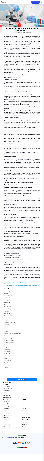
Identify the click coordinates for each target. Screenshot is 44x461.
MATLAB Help (6, 422)
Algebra (6, 293)
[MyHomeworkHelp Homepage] (6, 2)
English (6, 326)
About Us (24, 408)
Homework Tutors (26, 419)
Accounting (7, 291)
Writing (6, 367)
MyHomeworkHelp (12, 437)
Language (6, 347)
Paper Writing (25, 422)
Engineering (7, 324)
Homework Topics (7, 397)
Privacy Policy (6, 406)
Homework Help (8, 338)
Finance (6, 331)
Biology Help (25, 424)
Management (7, 349)
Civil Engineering (8, 313)
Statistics (6, 362)
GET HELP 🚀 (22, 379)
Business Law (7, 302)
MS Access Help (6, 426)
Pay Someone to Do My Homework (10, 429)
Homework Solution (9, 340)
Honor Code (5, 403)
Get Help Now (35, 2)
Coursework (7, 317)
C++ (5, 304)
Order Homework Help (7, 388)
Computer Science (8, 315)
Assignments (7, 297)
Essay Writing (6, 417)
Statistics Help (25, 426)
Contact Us (24, 410)
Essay (5, 329)
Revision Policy (6, 410)
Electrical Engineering (9, 322)
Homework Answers (9, 335)
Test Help (6, 365)
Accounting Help (7, 424)
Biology (6, 300)
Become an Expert (7, 395)
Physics (6, 358)
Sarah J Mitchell (17, 32)
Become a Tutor (6, 401)
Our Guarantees (6, 413)
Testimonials (24, 403)
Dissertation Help (26, 417)
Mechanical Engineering (10, 353)
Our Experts (24, 406)
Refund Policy (6, 408)
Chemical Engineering (9, 308)
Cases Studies (7, 306)
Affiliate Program (6, 393)
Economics (6, 320)
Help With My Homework (27, 429)
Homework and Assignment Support (12, 333)
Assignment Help (8, 295)
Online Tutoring (8, 356)
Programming (7, 360)
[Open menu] (42, 2)
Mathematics (7, 351)
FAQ (23, 401)
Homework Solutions (9, 342)
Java (5, 344)
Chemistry (28, 32)
